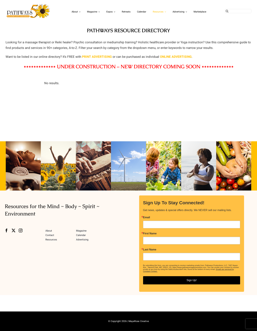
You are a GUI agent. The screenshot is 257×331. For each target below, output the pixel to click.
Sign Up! (192, 280)
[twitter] (13, 230)
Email (146, 217)
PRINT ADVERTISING (97, 56)
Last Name (149, 249)
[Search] (227, 11)
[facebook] (6, 230)
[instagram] (20, 230)
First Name (150, 233)
